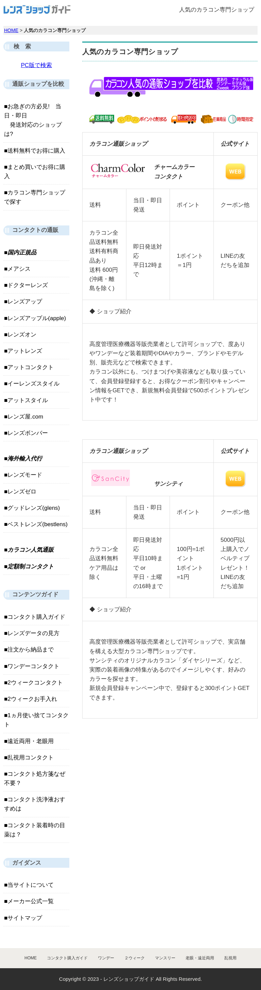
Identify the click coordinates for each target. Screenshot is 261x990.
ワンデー (106, 958)
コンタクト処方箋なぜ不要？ (34, 778)
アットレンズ (24, 351)
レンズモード (24, 475)
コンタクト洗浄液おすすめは (34, 804)
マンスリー (165, 958)
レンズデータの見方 (33, 633)
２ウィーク (134, 958)
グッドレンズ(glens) (33, 508)
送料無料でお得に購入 (36, 150)
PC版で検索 (36, 65)
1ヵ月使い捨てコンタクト (36, 720)
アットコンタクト (30, 367)
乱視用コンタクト (30, 757)
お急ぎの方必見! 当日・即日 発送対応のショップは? (33, 120)
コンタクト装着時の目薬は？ (34, 830)
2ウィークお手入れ (32, 699)
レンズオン (21, 334)
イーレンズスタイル (33, 383)
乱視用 (230, 958)
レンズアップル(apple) (36, 318)
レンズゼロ (21, 491)
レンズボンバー (27, 433)
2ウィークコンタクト (35, 682)
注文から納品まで (30, 649)
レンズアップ (24, 301)
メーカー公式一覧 (30, 901)
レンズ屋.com (25, 416)
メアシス (19, 269)
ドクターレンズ (27, 285)
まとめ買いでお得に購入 (34, 171)
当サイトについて (30, 885)
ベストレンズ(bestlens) (37, 524)
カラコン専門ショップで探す (34, 197)
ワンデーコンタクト (33, 666)
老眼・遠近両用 (200, 958)
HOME (11, 30)
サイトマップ (24, 918)
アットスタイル (27, 400)
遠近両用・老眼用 (30, 741)
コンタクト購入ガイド (36, 617)
